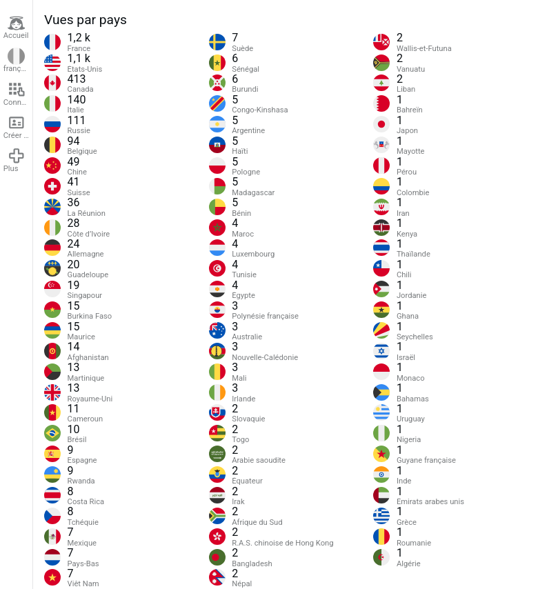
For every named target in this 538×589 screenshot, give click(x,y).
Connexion (17, 94)
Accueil (16, 27)
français (17, 61)
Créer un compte (17, 127)
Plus (14, 160)
